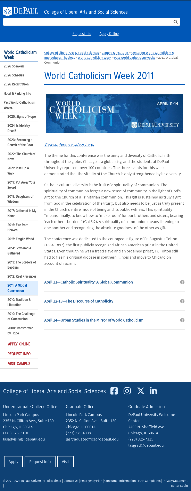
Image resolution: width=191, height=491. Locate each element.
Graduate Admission (146, 407)
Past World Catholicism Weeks (19, 105)
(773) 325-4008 (78, 432)
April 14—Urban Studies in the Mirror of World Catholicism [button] (93, 320)
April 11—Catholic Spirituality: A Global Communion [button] (88, 282)
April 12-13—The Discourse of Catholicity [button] (78, 301)
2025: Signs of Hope (21, 116)
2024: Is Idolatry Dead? (18, 128)
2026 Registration (16, 84)
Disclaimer (54, 481)
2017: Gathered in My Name (21, 214)
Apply (13, 461)
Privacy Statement (175, 481)
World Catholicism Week (20, 55)
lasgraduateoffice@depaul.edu (92, 439)
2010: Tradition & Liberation (19, 302)
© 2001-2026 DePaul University (24, 481)
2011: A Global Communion (17, 288)
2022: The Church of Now (21, 157)
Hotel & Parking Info (17, 93)
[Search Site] (91, 22)
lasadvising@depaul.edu (24, 439)
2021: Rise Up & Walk (18, 171)
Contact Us (71, 481)
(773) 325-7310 (15, 432)
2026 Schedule (14, 75)
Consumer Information (120, 481)
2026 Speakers (14, 66)
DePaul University (22, 11)
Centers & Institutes (115, 52)
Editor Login (179, 485)
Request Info (82, 34)
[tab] (114, 285)
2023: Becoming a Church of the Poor (20, 143)
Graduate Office (80, 407)
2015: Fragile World (20, 239)
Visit (65, 461)
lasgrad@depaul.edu (146, 445)
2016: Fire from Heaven (17, 228)
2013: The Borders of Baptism (21, 265)
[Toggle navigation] (184, 21)
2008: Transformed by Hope (20, 331)
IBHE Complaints (149, 481)
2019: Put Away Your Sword (21, 185)
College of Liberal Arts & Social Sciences (71, 52)
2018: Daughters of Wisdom (20, 199)
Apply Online (109, 34)
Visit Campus (19, 364)
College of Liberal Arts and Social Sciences (86, 12)
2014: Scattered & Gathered (19, 251)
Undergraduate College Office (30, 407)
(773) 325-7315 (140, 439)
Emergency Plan (91, 481)
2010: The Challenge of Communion (21, 317)
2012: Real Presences (21, 276)
